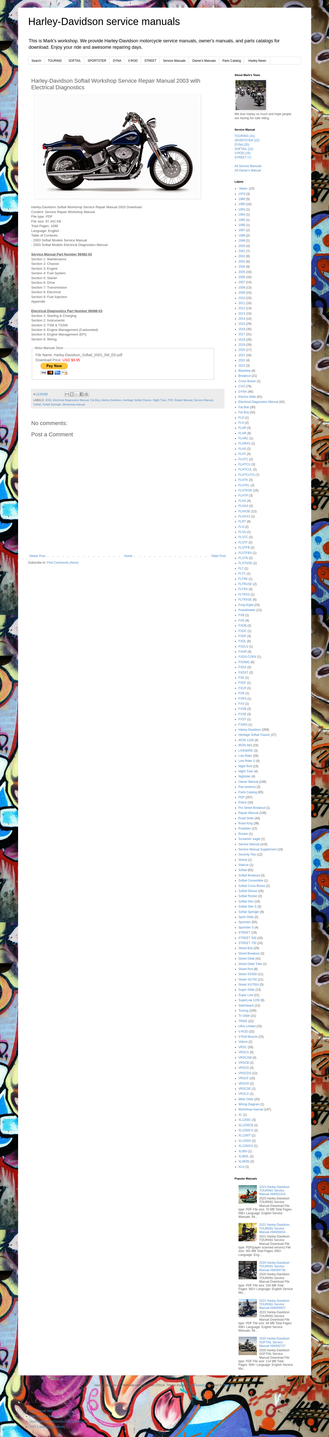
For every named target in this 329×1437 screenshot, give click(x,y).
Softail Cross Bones (252, 886)
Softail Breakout (249, 875)
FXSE (242, 714)
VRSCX (244, 1094)
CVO (242, 386)
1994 (242, 214)
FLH (241, 423)
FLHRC (244, 438)
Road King (246, 823)
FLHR (242, 433)
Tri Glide (244, 1016)
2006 (242, 277)
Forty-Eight (246, 605)
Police (243, 802)
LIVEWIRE (246, 750)
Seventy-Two (247, 854)
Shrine (243, 860)
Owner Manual (248, 782)
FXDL (242, 641)
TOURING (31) (245, 136)
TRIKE (243, 1021)
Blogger (228, 1385)
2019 (242, 344)
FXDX (243, 667)
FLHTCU (245, 464)
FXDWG (244, 662)
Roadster (245, 828)
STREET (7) (243, 157)
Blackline (245, 371)
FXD (242, 620)
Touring (243, 1010)
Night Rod (245, 766)
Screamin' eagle (249, 839)
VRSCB (244, 1062)
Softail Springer (52, 404)
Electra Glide (247, 397)
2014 (242, 318)
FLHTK (243, 480)
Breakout (245, 376)
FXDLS (243, 646)
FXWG (243, 724)
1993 (242, 209)
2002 (242, 256)
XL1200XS (246, 1146)
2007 (242, 282)
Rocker (243, 834)
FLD (241, 417)
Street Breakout (249, 953)
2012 (242, 308)
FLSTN (243, 558)
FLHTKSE (245, 490)
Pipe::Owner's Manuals (45, 1416)
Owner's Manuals (204, 61)
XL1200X (245, 1141)
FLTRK (243, 579)
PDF (170, 400)
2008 (242, 287)
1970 (242, 194)
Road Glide (246, 818)
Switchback (246, 1005)
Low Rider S (247, 761)
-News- (243, 188)
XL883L (244, 1156)
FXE (241, 677)
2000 (242, 246)
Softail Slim (246, 901)
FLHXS (243, 506)
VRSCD (244, 1068)
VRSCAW (245, 1057)
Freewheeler (247, 610)
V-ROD (133, 61)
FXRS (243, 698)
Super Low (246, 995)
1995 (242, 220)
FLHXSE (245, 511)
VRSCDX (245, 1073)
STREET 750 (247, 943)
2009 (242, 292)
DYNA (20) (242, 144)
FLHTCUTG (247, 475)
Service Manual (203, 400)
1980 (242, 199)
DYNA (117, 61)
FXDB (243, 625)
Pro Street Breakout (252, 808)
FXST (242, 719)
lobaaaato (198, 1385)
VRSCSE (245, 1089)
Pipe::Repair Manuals (44, 1411)
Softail (37, 404)
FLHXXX (245, 516)
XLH (241, 1167)
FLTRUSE (245, 584)
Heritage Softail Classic (137, 400)
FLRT (242, 521)
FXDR (243, 651)
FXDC (243, 631)
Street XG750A (249, 984)
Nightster (245, 776)
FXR (242, 693)
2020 (242, 350)
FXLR (242, 688)
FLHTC (243, 459)
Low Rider (245, 756)
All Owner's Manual (248, 170)
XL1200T (245, 1135)
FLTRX (243, 589)
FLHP (242, 428)
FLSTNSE (245, 563)
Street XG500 (248, 974)
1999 (242, 240)
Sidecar (244, 865)
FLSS (242, 532)
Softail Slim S (248, 906)
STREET (150, 61)
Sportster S (246, 927)
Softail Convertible (251, 880)
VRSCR (244, 1083)
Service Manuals (174, 61)
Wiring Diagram (249, 1104)
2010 (242, 298)
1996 (242, 225)
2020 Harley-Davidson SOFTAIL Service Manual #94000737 (274, 1342)
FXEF (242, 683)
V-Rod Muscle (248, 1036)
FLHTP (243, 495)
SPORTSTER (97, 61)
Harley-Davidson (111, 400)
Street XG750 (248, 979)
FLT (241, 568)
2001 (242, 251)
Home (128, 556)
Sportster (245, 922)
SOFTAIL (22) (244, 149)
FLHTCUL (245, 469)
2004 (242, 266)
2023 (242, 365)
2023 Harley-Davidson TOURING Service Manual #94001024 (274, 1190)
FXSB (242, 709)
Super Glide (247, 990)
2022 (242, 360)
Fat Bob (244, 407)
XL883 (243, 1151)
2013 (242, 313)
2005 (242, 272)
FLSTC (243, 537)
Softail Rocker (248, 896)
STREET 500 (247, 938)
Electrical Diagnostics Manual (71, 400)
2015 (242, 324)
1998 (242, 235)
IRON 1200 (246, 740)
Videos (243, 1042)
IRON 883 (245, 745)
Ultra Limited (247, 1026)
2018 (242, 339)
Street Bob (246, 948)
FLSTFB (244, 547)
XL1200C (245, 1120)
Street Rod (246, 969)
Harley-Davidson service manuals (104, 21)
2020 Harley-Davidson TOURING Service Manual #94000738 (274, 1266)
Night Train (159, 400)
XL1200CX (246, 1130)
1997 (242, 230)
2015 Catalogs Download (47, 1427)
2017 (242, 334)
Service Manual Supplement (258, 849)
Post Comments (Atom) (63, 562)
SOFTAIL (75, 61)
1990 (242, 204)
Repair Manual (183, 400)
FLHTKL (244, 485)
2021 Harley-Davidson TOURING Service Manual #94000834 (274, 1228)
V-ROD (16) (243, 153)
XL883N (244, 1161)
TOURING (55, 61)
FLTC (242, 573)
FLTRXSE (245, 599)
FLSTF (243, 542)
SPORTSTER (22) (247, 140)
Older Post (218, 556)
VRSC (243, 1047)
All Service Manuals (248, 166)
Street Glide (247, 958)
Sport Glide (246, 917)
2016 (242, 329)
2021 (242, 355)
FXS (241, 703)
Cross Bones (247, 381)
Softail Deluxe (248, 891)
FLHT (242, 454)
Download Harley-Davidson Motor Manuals (59, 1421)
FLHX (242, 501)
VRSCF (244, 1078)
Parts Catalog (231, 61)
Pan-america (247, 787)
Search (36, 61)
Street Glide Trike (250, 964)
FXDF (242, 636)
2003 (48, 400)
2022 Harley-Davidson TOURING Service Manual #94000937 (274, 1304)
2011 (242, 303)
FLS (241, 527)
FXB (241, 615)
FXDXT (243, 672)
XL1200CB (246, 1125)
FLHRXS (245, 443)
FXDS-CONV (248, 657)
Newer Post (37, 556)
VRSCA (244, 1052)
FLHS (242, 449)
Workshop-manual (74, 404)
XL (240, 1115)
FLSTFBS (245, 553)
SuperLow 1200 (249, 1000)
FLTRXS (244, 594)
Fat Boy (94, 400)
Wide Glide (246, 1099)
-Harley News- (257, 61)
